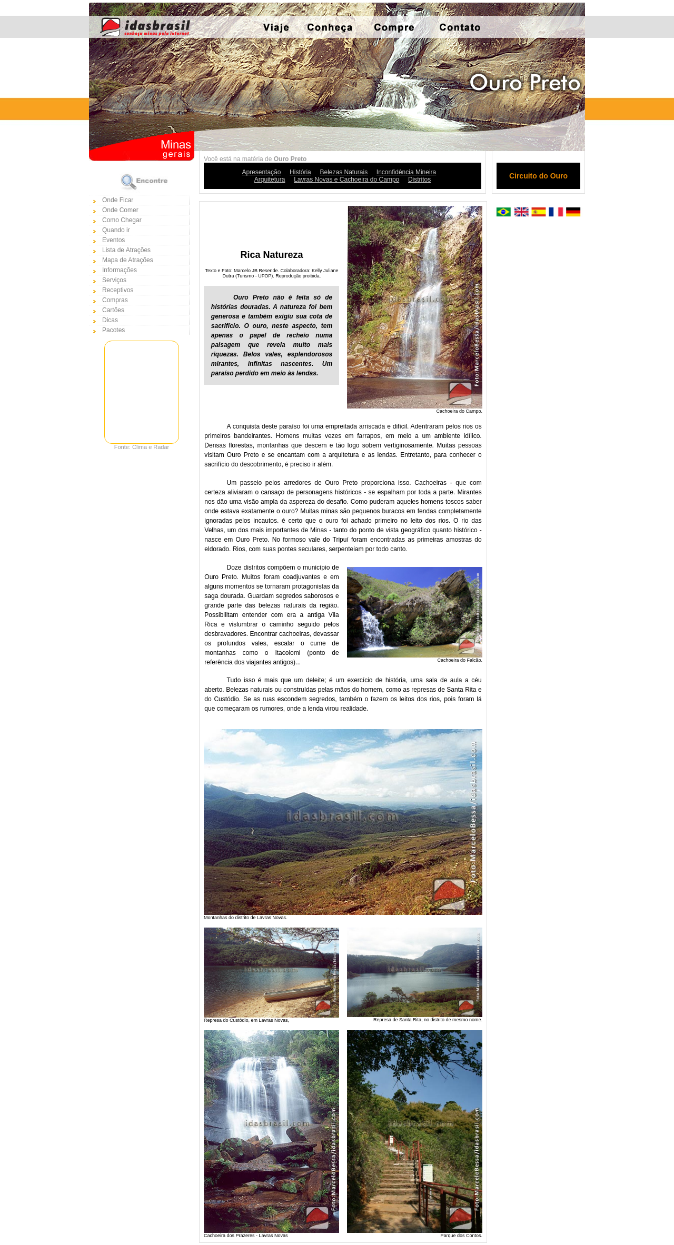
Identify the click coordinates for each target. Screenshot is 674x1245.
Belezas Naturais (344, 172)
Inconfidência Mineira (406, 172)
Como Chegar (122, 220)
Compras (115, 300)
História (300, 172)
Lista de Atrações (126, 250)
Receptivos (117, 290)
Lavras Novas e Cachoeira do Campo (346, 179)
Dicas (110, 320)
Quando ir (116, 230)
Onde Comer (120, 210)
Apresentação (261, 172)
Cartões (113, 310)
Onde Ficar (117, 200)
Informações (119, 270)
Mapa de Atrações (127, 260)
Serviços (114, 280)
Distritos (419, 179)
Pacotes (113, 330)
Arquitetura (269, 179)
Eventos (113, 240)
